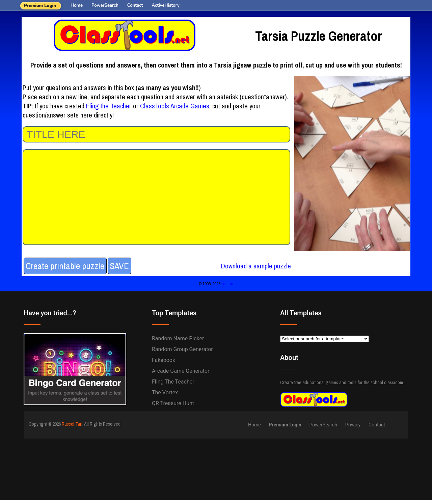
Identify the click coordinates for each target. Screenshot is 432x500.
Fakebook (163, 360)
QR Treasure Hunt (173, 403)
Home (77, 5)
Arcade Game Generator (181, 371)
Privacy (352, 424)
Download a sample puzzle (256, 265)
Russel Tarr (72, 424)
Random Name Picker (178, 338)
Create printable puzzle (65, 266)
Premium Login (40, 6)
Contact (135, 5)
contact (227, 284)
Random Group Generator (182, 349)
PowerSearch (104, 5)
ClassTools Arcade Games (174, 105)
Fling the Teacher (108, 105)
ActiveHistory (166, 5)
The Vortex (165, 392)
